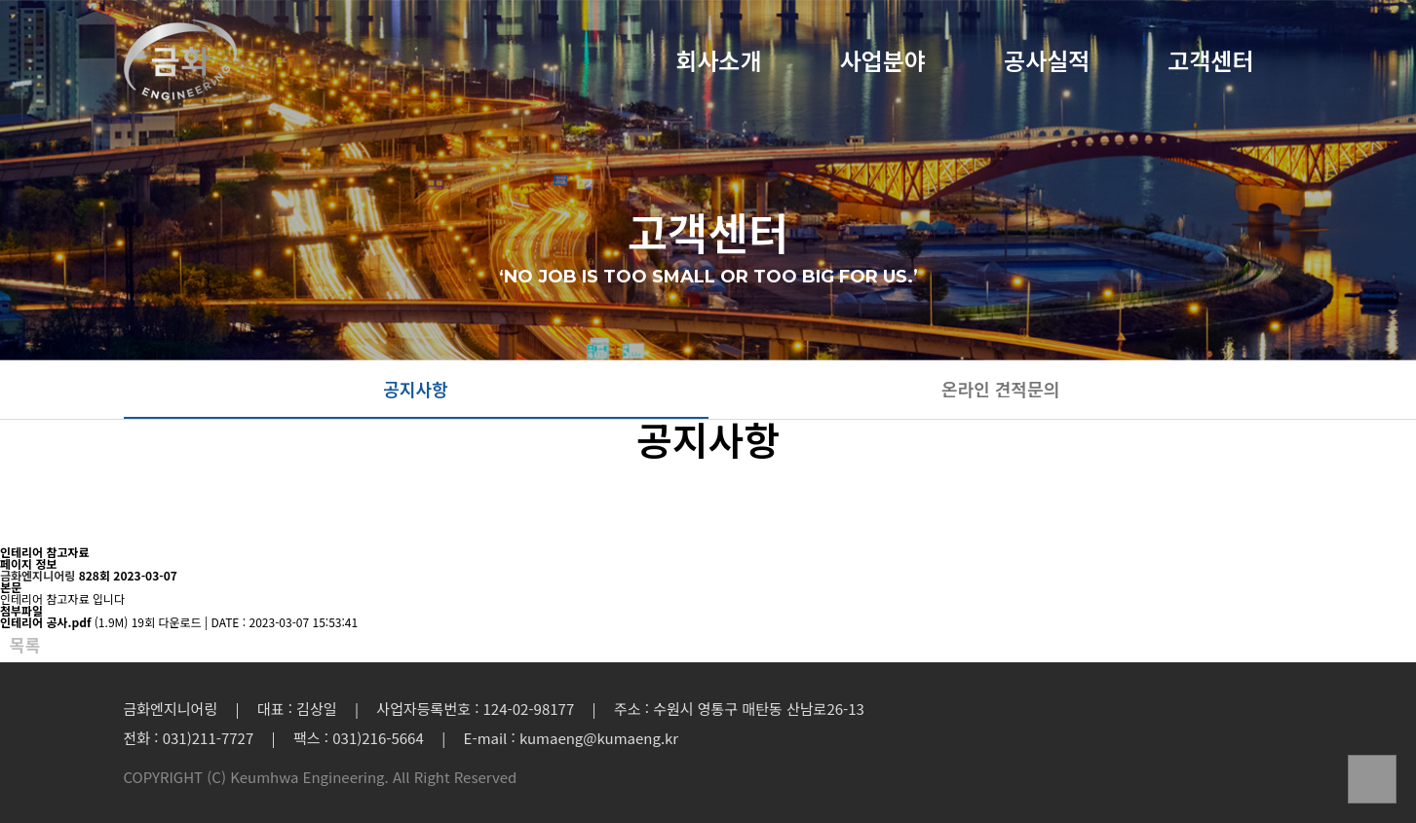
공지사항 (415, 388)
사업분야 (883, 63)
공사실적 (1047, 63)
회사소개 (718, 63)
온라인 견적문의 (1000, 388)
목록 (25, 644)
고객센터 (1210, 63)
